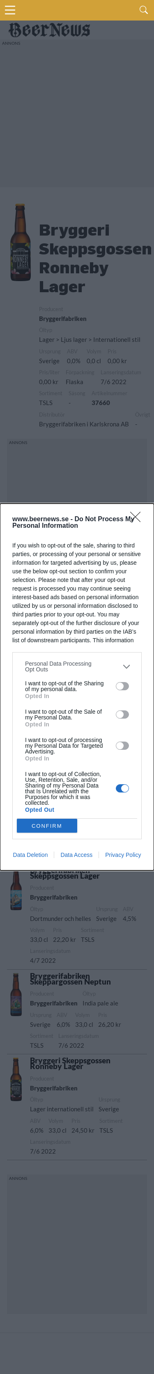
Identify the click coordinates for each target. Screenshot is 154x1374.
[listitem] (77, 666)
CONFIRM (47, 826)
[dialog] (77, 687)
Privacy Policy (123, 855)
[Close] (138, 519)
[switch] (122, 686)
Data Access (76, 855)
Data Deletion (30, 855)
